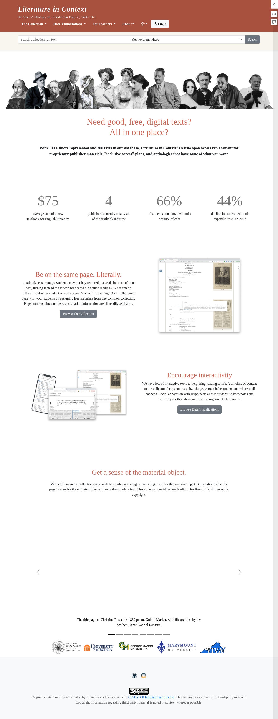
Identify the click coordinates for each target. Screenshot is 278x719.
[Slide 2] (119, 634)
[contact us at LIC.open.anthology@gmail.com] (144, 675)
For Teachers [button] (103, 24)
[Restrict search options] (187, 39)
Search (252, 39)
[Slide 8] (166, 634)
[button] (144, 24)
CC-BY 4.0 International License (151, 697)
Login (160, 24)
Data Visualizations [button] (68, 24)
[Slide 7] (158, 634)
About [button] (127, 24)
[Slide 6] (150, 634)
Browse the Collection (78, 314)
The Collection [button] (32, 24)
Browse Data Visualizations (199, 409)
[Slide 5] (143, 634)
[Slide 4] (135, 634)
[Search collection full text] (73, 39)
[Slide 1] (111, 634)
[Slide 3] (127, 634)
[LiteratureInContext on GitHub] (135, 675)
